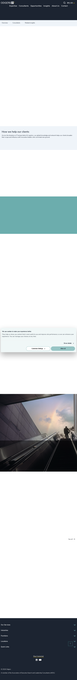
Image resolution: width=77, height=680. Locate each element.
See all (71, 539)
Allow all (62, 348)
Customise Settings (38, 348)
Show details (67, 343)
